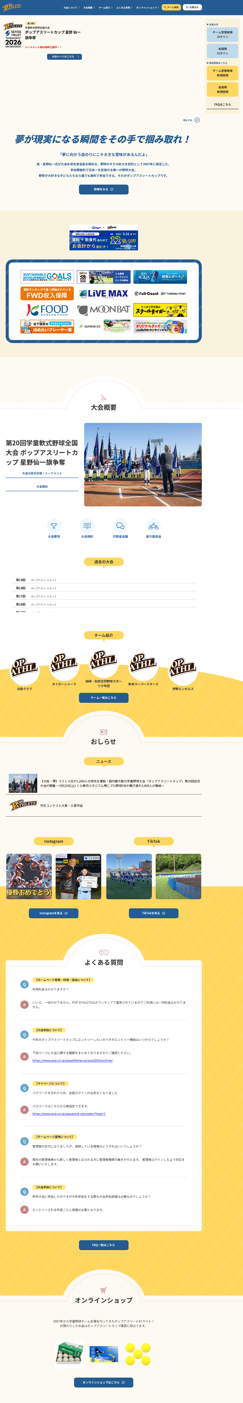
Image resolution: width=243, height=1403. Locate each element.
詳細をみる (101, 189)
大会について (70, 7)
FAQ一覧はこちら (103, 1245)
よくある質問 (123, 7)
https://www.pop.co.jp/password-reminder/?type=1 (69, 1113)
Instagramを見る (51, 913)
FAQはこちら (222, 104)
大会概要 (87, 7)
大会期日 (42, 486)
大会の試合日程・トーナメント (42, 473)
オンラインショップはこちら (101, 1382)
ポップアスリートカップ (36, 579)
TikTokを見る (151, 913)
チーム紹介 (104, 7)
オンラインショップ (146, 7)
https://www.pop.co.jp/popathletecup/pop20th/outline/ (72, 1060)
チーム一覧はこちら (103, 698)
